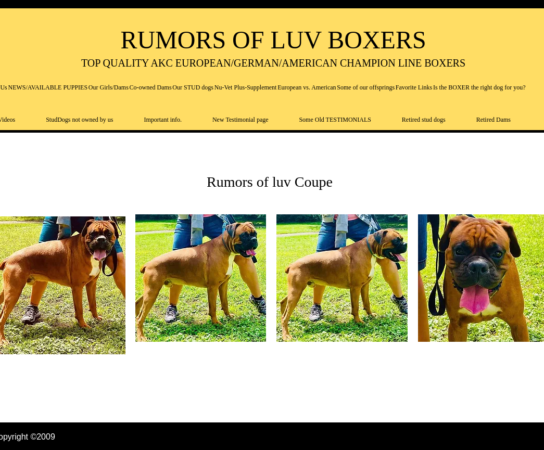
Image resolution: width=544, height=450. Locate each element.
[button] (201, 278)
